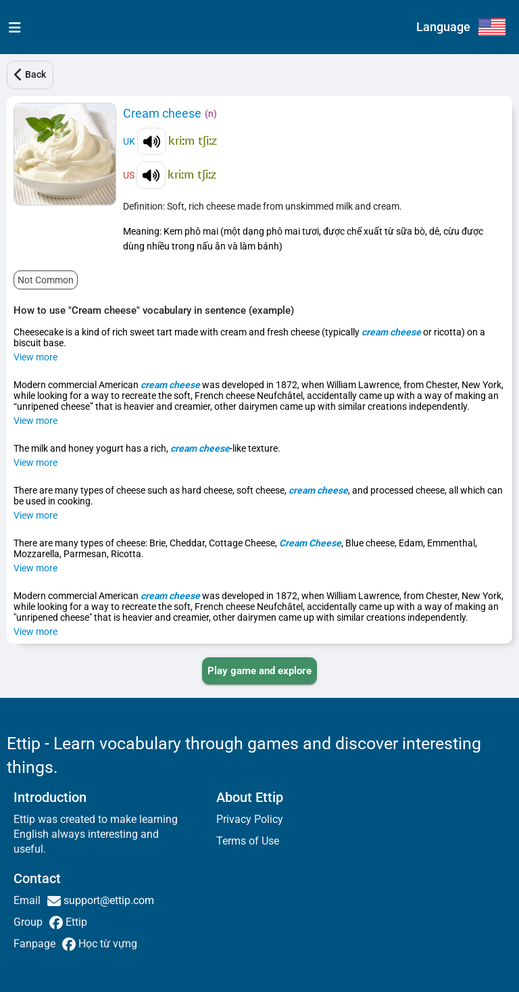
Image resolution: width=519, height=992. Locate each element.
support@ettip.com (107, 900)
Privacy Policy (249, 819)
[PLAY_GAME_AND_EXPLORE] (259, 670)
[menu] (11, 27)
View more (35, 357)
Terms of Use (247, 840)
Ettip (75, 922)
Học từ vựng (106, 943)
